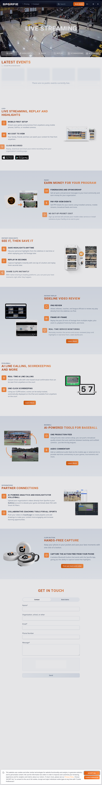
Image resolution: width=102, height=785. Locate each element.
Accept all (92, 773)
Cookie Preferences (91, 777)
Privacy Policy (69, 777)
